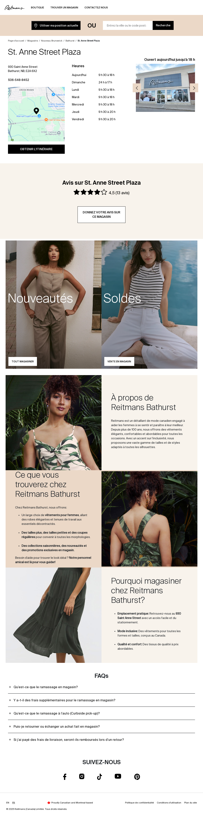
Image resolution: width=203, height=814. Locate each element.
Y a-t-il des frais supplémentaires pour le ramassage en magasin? (64, 700)
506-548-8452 (18, 80)
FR (13, 802)
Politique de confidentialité (139, 802)
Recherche (163, 25)
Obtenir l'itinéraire (36, 149)
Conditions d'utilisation (169, 802)
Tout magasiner (23, 361)
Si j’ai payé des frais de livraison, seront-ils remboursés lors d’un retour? (69, 739)
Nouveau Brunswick (51, 40)
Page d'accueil (16, 40)
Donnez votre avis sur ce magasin (101, 215)
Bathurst (70, 40)
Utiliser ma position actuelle (56, 26)
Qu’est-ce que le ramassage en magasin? (46, 687)
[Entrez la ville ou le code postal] (128, 25)
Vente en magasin (119, 361)
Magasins (32, 40)
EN (7, 802)
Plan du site (190, 802)
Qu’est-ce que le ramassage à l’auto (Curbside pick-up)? (57, 713)
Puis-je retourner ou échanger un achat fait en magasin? (57, 726)
